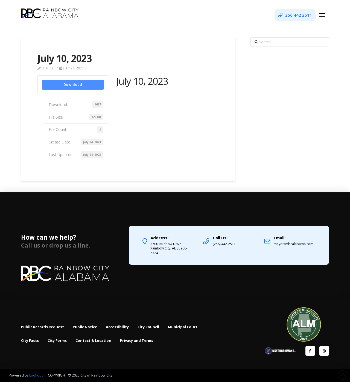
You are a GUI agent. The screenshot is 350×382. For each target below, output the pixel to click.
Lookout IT (38, 375)
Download (72, 84)
